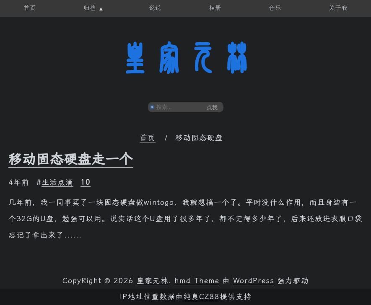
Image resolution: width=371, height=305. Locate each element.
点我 (212, 107)
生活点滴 (57, 182)
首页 (148, 138)
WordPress (253, 281)
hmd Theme (196, 281)
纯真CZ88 (201, 296)
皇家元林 (186, 58)
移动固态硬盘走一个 (70, 159)
